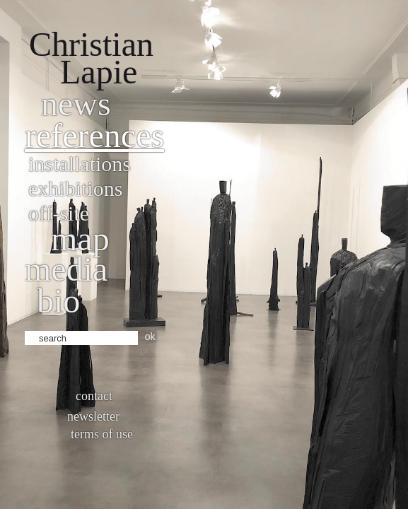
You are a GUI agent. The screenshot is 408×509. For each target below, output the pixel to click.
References (94, 135)
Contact (94, 396)
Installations (79, 163)
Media (66, 269)
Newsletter (93, 416)
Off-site (58, 213)
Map (80, 238)
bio (58, 301)
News (76, 103)
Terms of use (102, 434)
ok (150, 336)
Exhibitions (75, 188)
